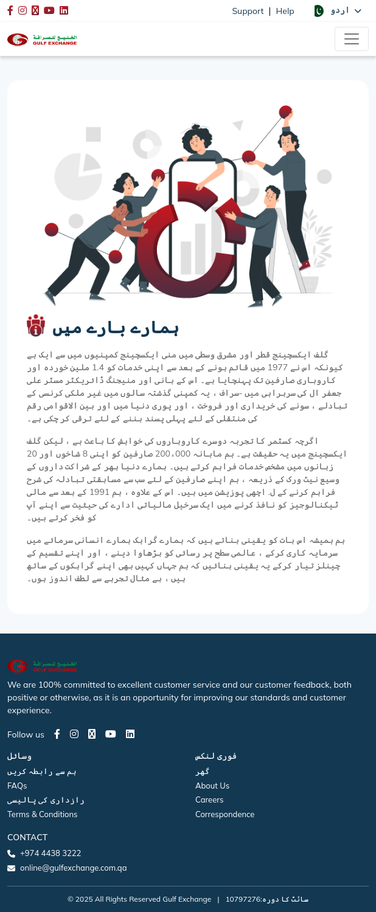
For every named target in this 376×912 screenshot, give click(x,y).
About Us (212, 785)
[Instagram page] (74, 734)
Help (285, 10)
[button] (336, 10)
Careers (209, 799)
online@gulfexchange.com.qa (73, 867)
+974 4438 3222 (50, 853)
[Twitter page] (92, 734)
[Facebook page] (57, 734)
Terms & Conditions (42, 814)
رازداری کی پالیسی (46, 799)
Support (247, 10)
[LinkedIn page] (130, 734)
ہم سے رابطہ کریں (42, 771)
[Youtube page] (110, 734)
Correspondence (224, 814)
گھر (202, 771)
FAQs (17, 785)
